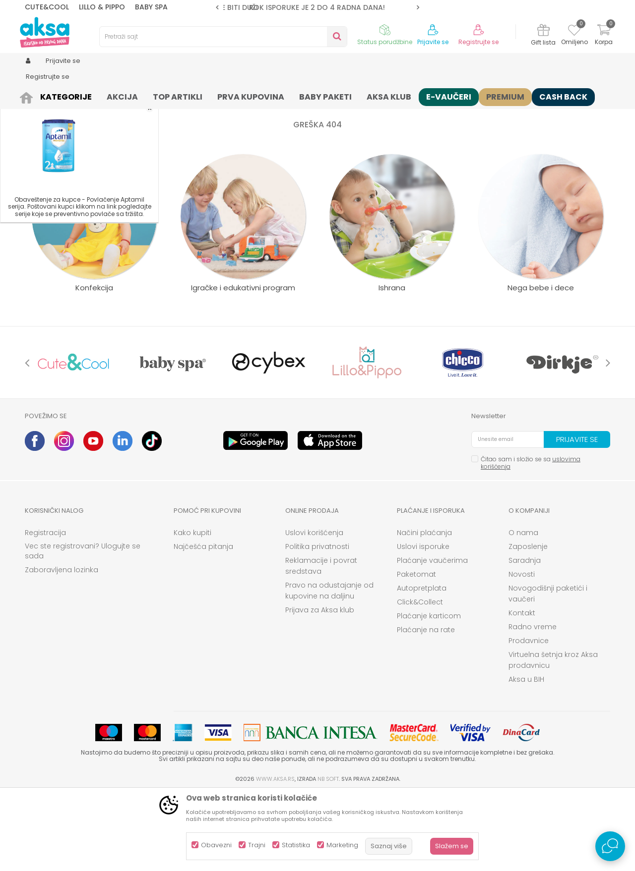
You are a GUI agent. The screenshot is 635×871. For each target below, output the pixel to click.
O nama (523, 609)
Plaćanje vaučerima (432, 637)
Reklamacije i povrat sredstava (321, 642)
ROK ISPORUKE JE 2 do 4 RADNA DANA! (317, 7)
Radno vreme (532, 703)
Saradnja (524, 637)
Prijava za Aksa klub (319, 687)
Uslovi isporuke (423, 623)
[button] (223, 36)
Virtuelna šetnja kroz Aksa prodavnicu (553, 736)
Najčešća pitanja (203, 623)
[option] (317, 7)
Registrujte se (478, 42)
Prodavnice (528, 717)
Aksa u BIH (526, 756)
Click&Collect (420, 679)
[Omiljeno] (574, 31)
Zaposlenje (528, 623)
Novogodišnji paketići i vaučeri (547, 670)
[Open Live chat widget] (610, 846)
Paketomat (416, 651)
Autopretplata (421, 665)
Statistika (296, 845)
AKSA (32, 95)
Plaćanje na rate (426, 706)
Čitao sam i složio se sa (530, 539)
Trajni (256, 845)
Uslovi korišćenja (314, 609)
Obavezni (216, 845)
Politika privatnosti (317, 623)
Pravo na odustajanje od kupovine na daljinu (329, 667)
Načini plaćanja (424, 609)
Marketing (342, 845)
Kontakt (521, 690)
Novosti (521, 651)
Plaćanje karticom (429, 693)
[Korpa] (603, 36)
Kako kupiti (192, 609)
